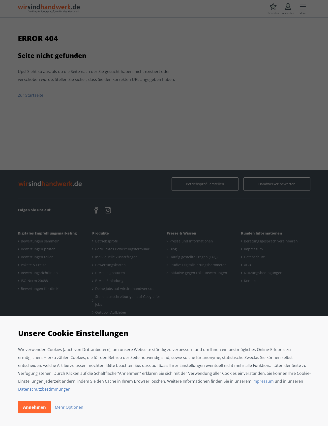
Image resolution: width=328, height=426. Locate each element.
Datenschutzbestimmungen (44, 389)
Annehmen (34, 407)
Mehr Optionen (69, 407)
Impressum (263, 381)
